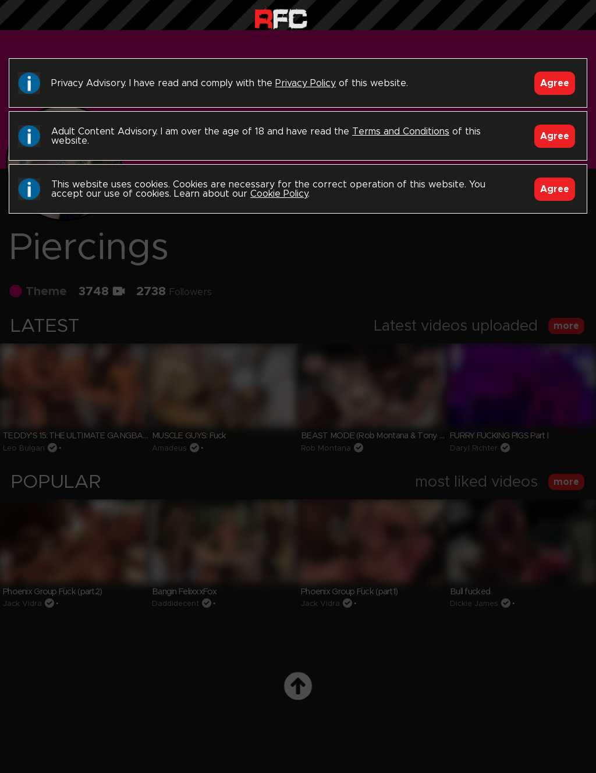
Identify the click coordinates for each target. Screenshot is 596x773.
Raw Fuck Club (280, 18)
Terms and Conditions (400, 131)
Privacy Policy (305, 83)
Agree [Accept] (554, 83)
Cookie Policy (279, 193)
